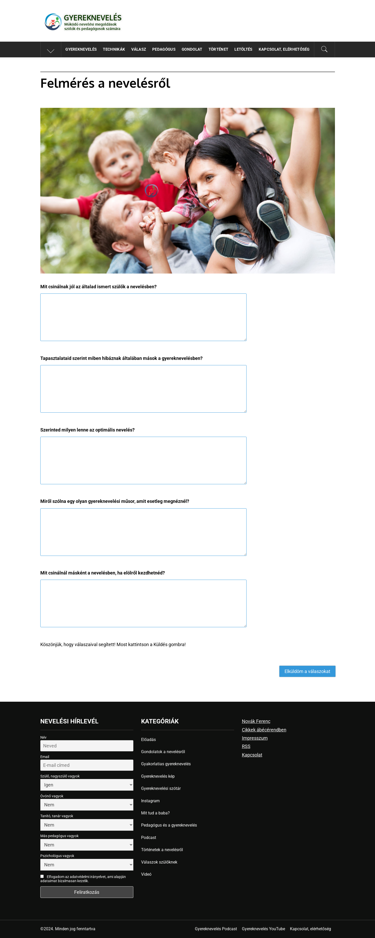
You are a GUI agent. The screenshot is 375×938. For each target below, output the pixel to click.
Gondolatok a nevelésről (163, 751)
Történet (218, 49)
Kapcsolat (252, 755)
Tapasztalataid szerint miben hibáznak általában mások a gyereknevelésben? (121, 358)
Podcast (148, 837)
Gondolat (192, 49)
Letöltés (243, 49)
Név (43, 737)
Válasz (138, 49)
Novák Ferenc (256, 721)
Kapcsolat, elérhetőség (284, 49)
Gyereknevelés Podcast (216, 928)
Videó (146, 874)
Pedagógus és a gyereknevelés (169, 825)
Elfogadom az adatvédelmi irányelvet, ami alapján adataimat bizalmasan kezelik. (83, 879)
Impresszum (255, 738)
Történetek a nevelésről (162, 849)
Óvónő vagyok (51, 796)
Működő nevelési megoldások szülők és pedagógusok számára (92, 26)
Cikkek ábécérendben (264, 729)
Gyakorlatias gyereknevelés (166, 763)
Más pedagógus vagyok (59, 836)
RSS (246, 746)
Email (44, 757)
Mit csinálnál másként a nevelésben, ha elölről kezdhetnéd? (102, 573)
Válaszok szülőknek (159, 862)
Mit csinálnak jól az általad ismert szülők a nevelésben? (98, 286)
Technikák (114, 49)
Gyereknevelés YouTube (263, 928)
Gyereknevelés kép (158, 776)
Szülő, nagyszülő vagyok (60, 776)
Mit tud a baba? (155, 813)
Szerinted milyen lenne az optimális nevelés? (87, 430)
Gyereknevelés (92, 17)
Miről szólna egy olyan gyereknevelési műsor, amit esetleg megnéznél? (114, 501)
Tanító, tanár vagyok (56, 816)
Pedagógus (163, 49)
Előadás (148, 739)
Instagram (150, 800)
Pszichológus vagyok (57, 856)
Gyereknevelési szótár (161, 788)
